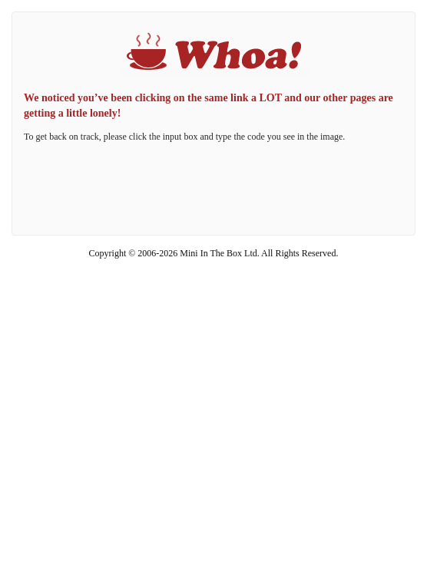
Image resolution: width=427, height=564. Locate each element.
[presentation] (213, 189)
